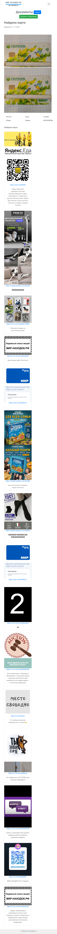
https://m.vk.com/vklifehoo (18, 773)
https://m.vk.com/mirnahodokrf (18, 356)
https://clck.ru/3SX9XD (18, 185)
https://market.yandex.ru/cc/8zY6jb (18, 481)
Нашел (37, 12)
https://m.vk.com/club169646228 (17, 828)
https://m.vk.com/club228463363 (17, 669)
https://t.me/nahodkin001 (18, 877)
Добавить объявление (29, 16)
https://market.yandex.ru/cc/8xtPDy (18, 531)
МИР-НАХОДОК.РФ (13, 2)
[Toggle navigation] (48, 4)
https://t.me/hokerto (18, 716)
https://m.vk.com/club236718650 (17, 324)
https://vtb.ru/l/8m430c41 (18, 403)
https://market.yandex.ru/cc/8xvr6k (18, 286)
